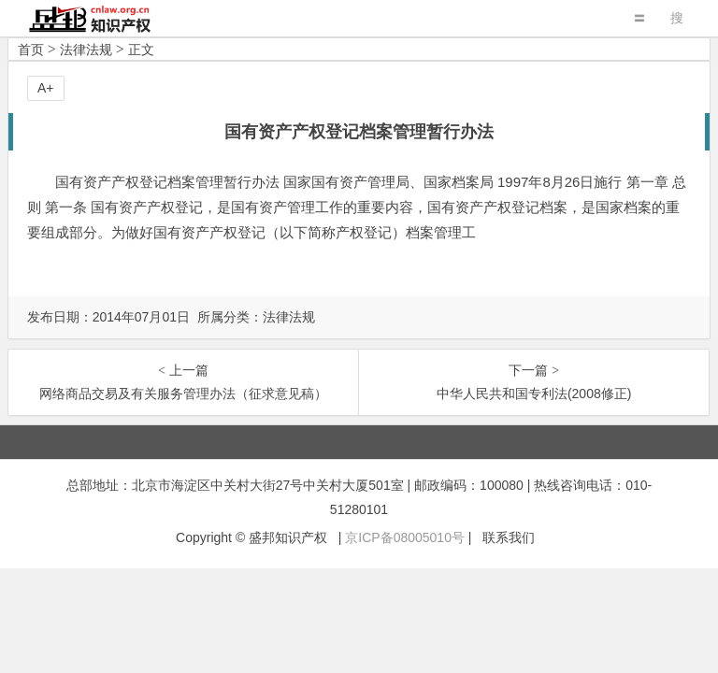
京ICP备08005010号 (405, 537)
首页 (31, 49)
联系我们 (508, 537)
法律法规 (86, 49)
